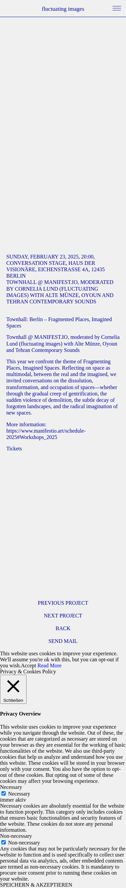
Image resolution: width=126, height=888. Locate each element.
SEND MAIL (63, 641)
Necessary (19, 794)
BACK (62, 628)
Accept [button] (28, 665)
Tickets (14, 448)
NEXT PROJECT (63, 615)
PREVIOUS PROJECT (63, 603)
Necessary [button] (11, 787)
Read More (50, 665)
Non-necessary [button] (16, 836)
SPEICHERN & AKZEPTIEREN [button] (36, 885)
